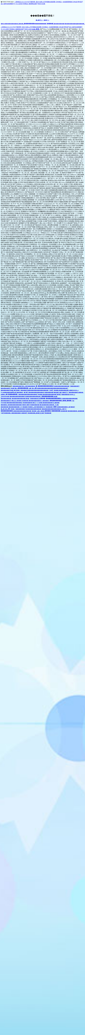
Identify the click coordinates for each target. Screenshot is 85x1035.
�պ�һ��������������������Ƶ (50, 388)
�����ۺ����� (68, 394)
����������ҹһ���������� (61, 398)
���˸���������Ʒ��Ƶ (49, 394)
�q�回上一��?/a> (42, 20)
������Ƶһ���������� (28, 409)
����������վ (33, 396)
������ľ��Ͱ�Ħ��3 (10, 390)
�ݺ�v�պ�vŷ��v (8, 409)
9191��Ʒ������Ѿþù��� (47, 402)
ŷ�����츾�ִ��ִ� (37, 398)
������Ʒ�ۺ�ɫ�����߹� (25, 386)
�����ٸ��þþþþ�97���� (39, 413)
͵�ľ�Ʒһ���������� (33, 392)
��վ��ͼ (36, 29)
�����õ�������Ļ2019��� (14, 407)
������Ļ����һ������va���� (67, 411)
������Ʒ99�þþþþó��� (11, 400)
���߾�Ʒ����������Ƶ (11, 402)
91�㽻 (51, 390)
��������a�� (49, 396)
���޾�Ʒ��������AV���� (35, 400)
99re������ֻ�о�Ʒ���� (12, 392)
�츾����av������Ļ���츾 (14, 413)
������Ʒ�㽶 (29, 402)
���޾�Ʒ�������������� (34, 390)
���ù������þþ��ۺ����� (66, 390)
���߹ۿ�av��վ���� (41, 411)
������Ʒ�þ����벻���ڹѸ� (44, 405)
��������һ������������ (16, 411)
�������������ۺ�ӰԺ (54, 409)
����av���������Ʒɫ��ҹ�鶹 (15, 405)
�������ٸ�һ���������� (13, 396)
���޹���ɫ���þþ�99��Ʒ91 (56, 392)
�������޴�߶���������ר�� (15, 398)
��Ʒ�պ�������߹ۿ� (21, 388)
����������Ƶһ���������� (53, 386)
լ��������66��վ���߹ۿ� (61, 400)
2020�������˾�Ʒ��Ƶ (59, 407)
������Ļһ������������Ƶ (22, 394)
